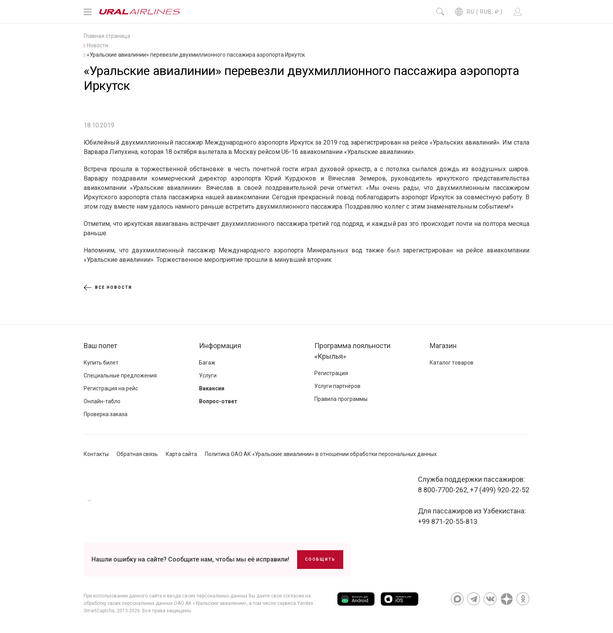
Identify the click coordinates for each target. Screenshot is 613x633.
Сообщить (320, 559)
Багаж (207, 362)
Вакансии (211, 388)
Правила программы (340, 399)
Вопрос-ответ (218, 401)
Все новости (108, 287)
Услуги (208, 375)
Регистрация (331, 373)
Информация (220, 346)
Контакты (96, 454)
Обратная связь (137, 454)
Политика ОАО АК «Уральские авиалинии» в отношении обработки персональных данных (321, 454)
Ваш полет (100, 346)
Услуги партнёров (337, 386)
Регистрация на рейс (111, 388)
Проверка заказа (105, 414)
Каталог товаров (451, 362)
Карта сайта (181, 454)
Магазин (443, 346)
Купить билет (101, 362)
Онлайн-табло (102, 401)
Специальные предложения (120, 375)
